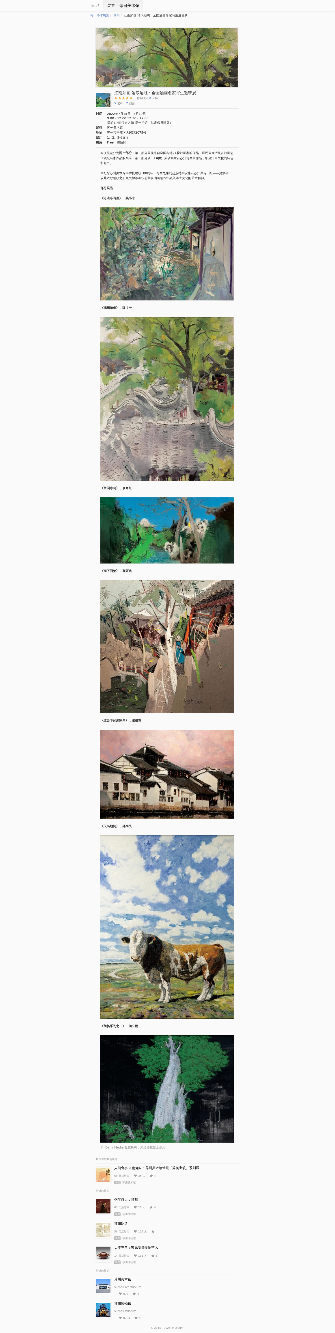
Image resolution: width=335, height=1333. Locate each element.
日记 (95, 5)
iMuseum (177, 1327)
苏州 (116, 15)
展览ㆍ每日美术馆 (123, 5)
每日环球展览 (99, 15)
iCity (77, 5)
